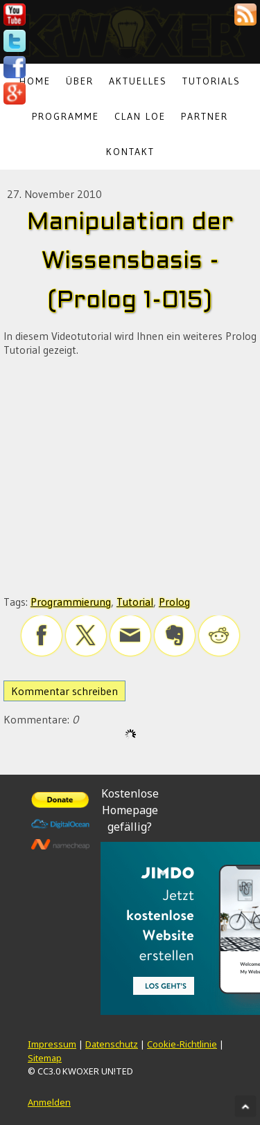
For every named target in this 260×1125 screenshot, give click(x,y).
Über (80, 81)
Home (35, 81)
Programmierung (71, 602)
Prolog (174, 602)
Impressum (52, 1044)
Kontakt (130, 151)
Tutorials (211, 81)
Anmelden (49, 1102)
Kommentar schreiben (64, 691)
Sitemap (45, 1058)
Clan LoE (140, 116)
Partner (204, 116)
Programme (65, 116)
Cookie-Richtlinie (182, 1044)
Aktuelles (138, 81)
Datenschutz (111, 1044)
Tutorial (134, 602)
